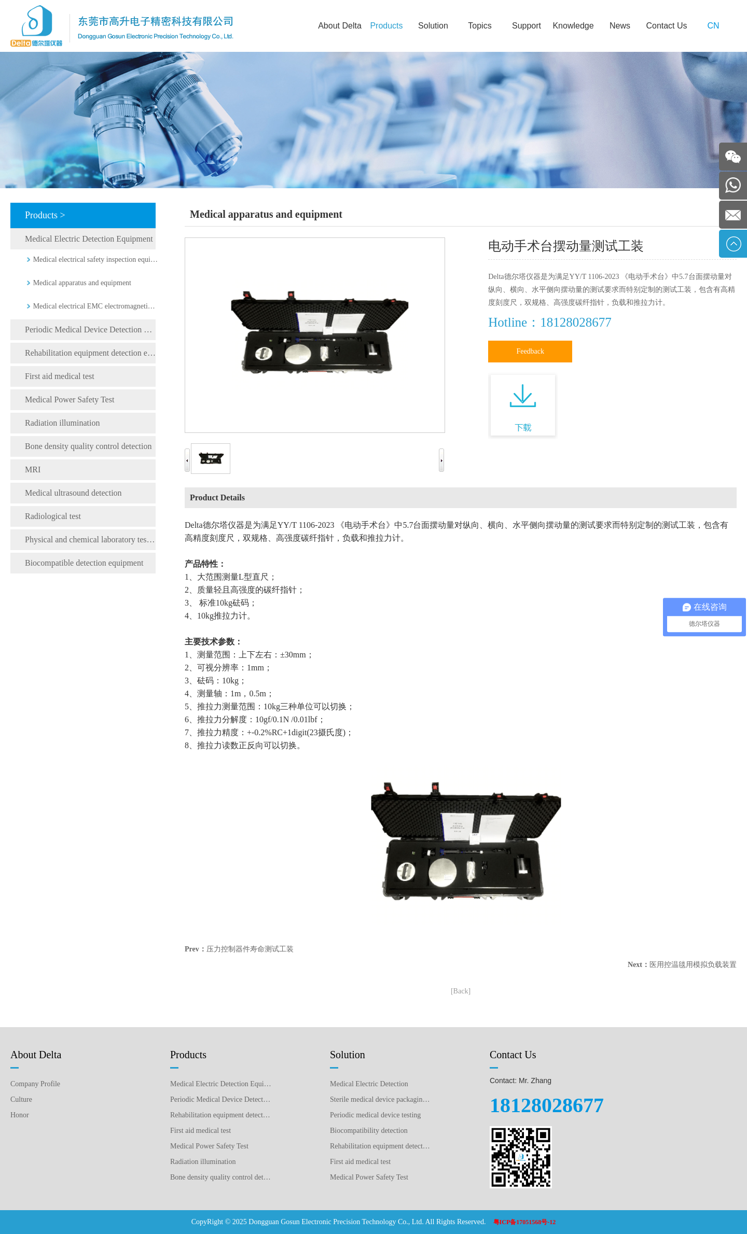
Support (526, 25)
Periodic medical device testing (375, 1115)
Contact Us (666, 25)
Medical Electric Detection (369, 1084)
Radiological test (53, 516)
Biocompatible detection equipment (84, 562)
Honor (19, 1115)
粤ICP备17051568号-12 (524, 1222)
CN (713, 25)
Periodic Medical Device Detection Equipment (90, 329)
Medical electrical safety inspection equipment (95, 259)
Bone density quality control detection (88, 446)
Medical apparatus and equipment (82, 283)
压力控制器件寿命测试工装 (250, 949)
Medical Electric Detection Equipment (89, 238)
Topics (479, 25)
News (620, 25)
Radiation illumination (62, 422)
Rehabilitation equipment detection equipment (90, 352)
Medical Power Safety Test (69, 399)
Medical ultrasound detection (73, 492)
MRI (32, 469)
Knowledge (572, 25)
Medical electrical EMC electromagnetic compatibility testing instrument (95, 306)
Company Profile (35, 1084)
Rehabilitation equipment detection (381, 1146)
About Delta (340, 25)
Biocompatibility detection (369, 1130)
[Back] (461, 991)
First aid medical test (59, 376)
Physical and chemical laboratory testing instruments (90, 539)
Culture (21, 1099)
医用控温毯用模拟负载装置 (693, 965)
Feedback (530, 351)
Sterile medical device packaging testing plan (381, 1099)
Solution (433, 25)
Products (386, 25)
